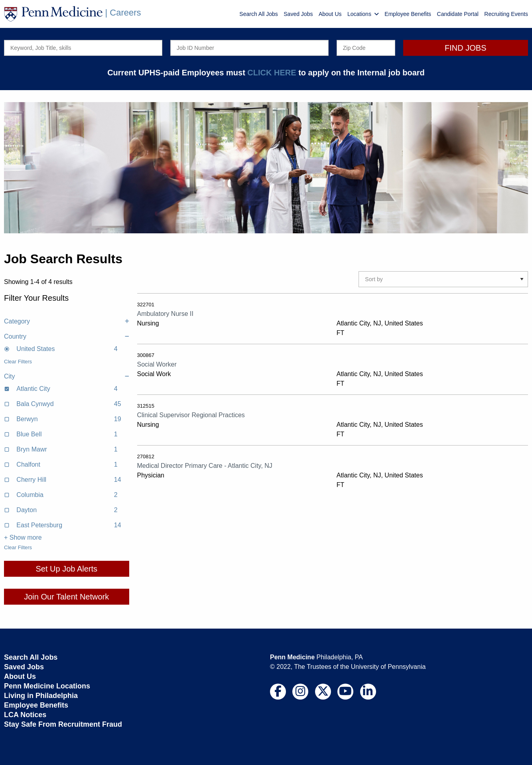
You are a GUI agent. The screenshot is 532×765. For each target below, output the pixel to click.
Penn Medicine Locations (47, 686)
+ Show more (23, 537)
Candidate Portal (458, 14)
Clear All (13, 306)
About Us (330, 14)
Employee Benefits (407, 14)
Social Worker (157, 364)
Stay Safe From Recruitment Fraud (63, 724)
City (66, 376)
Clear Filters (18, 362)
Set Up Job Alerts (66, 568)
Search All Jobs (258, 14)
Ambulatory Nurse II (165, 313)
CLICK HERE (271, 72)
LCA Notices (25, 715)
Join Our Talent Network (66, 596)
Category (66, 321)
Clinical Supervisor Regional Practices (191, 415)
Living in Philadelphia (41, 696)
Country (66, 336)
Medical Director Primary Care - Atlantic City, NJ (204, 465)
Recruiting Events (506, 14)
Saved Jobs (298, 14)
